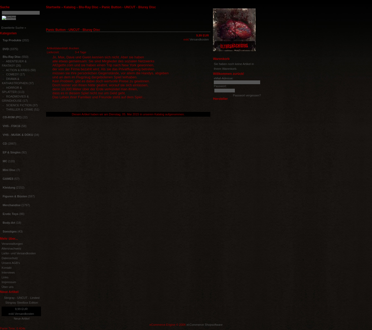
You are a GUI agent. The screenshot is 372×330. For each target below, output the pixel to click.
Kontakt (6, 267)
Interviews (8, 272)
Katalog (70, 7)
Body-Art (9, 222)
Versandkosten (24, 313)
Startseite (53, 7)
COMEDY (12, 74)
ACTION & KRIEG (18, 70)
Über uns (8, 286)
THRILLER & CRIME (19, 109)
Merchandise (12, 205)
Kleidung (9, 187)
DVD (6, 49)
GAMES (8, 178)
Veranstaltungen (12, 243)
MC (5, 161)
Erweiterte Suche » (13, 27)
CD (5, 143)
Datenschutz (10, 258)
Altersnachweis (11, 248)
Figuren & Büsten (15, 196)
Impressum (9, 282)
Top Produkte (12, 40)
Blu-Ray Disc (89, 7)
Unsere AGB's (11, 262)
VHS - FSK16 (12, 126)
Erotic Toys (10, 213)
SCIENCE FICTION (19, 105)
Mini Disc (9, 170)
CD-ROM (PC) (12, 117)
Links (5, 277)
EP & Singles (12, 152)
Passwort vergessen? (247, 95)
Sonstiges (10, 231)
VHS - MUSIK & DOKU (18, 134)
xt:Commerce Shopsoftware (204, 324)
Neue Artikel (22, 318)
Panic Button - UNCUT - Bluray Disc (129, 7)
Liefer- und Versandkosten (19, 253)
